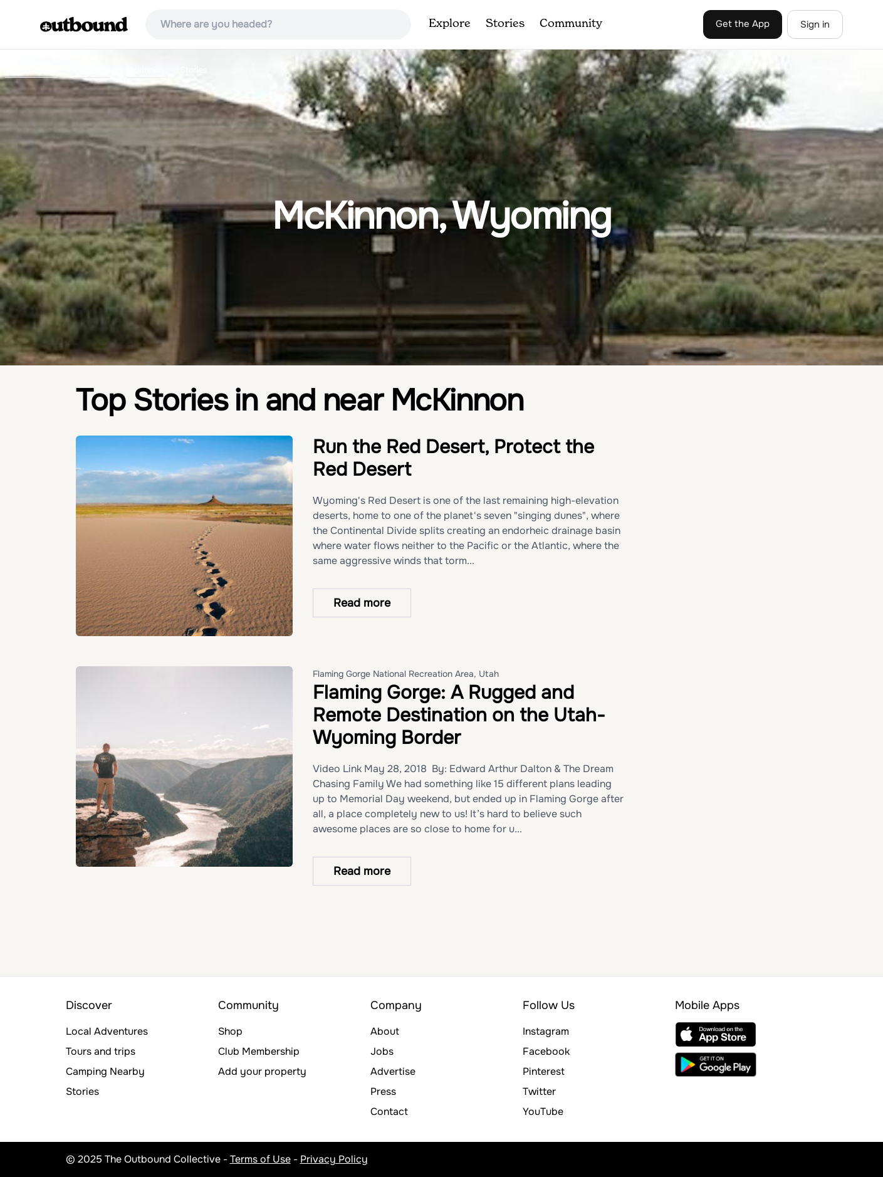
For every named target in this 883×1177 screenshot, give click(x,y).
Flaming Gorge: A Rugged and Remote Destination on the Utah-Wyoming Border (459, 715)
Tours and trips (100, 1051)
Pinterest (544, 1071)
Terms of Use (260, 1159)
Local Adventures (107, 1031)
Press (383, 1091)
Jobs (382, 1051)
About (384, 1031)
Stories (505, 23)
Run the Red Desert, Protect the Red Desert (453, 458)
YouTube (543, 1111)
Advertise (392, 1071)
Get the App (743, 24)
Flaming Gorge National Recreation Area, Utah (406, 673)
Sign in (815, 24)
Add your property (262, 1071)
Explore (450, 23)
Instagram (546, 1031)
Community (571, 23)
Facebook (546, 1051)
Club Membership (259, 1051)
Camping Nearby (105, 1071)
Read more (361, 603)
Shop (230, 1031)
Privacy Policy (334, 1159)
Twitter (539, 1091)
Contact (389, 1111)
